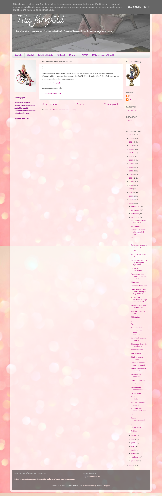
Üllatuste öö (136, 427)
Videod (61, 55)
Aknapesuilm (136, 393)
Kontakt (73, 55)
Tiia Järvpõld (39, 20)
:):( (132, 414)
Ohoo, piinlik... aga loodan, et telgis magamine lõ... (138, 291)
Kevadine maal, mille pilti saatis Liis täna (139, 232)
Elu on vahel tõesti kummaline (138, 370)
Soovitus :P (135, 384)
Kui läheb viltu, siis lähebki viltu (138, 306)
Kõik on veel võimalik (103, 55)
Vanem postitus (112, 104)
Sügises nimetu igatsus (137, 358)
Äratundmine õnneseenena (137, 388)
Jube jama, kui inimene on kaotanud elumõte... (136, 331)
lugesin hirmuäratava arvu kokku (139, 221)
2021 (131, 153)
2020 (131, 156)
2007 (131, 203)
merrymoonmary (89, 486)
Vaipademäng (136, 226)
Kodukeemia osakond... (136, 375)
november (135, 210)
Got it (146, 7)
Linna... (134, 238)
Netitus (134, 431)
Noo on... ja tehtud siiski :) (138, 404)
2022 (131, 149)
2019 (131, 160)
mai (133, 446)
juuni (133, 443)
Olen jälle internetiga (136, 269)
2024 (131, 142)
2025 (131, 138)
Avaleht (18, 55)
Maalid (30, 55)
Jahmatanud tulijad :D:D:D (138, 312)
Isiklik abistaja (45, 55)
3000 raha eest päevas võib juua (138, 409)
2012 (131, 185)
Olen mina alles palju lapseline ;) (139, 345)
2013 (131, 181)
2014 (131, 178)
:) (131, 241)
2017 (131, 167)
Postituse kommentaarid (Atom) (63, 110)
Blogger (106, 486)
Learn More (134, 7)
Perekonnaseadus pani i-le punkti (138, 364)
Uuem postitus (49, 104)
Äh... (133, 324)
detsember (135, 206)
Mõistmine (135, 317)
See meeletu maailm (139, 286)
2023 (131, 145)
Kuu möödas (136, 353)
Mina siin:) (135, 282)
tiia (130, 99)
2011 (131, 189)
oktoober (135, 214)
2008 (131, 200)
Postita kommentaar (53, 93)
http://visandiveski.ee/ (91, 476)
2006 (131, 465)
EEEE (85, 55)
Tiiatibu (129, 120)
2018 (131, 164)
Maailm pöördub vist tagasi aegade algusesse (139, 262)
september (135, 217)
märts (133, 453)
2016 (131, 171)
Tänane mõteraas (137, 350)
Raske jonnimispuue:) (138, 419)
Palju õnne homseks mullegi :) (139, 246)
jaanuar (134, 461)
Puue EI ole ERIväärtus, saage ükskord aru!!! (139, 299)
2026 (131, 135)
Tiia (130, 96)
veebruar (135, 457)
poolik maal (135, 251)
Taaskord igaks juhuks (137, 398)
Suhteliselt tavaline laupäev (138, 339)
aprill (133, 450)
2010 (131, 192)
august (134, 435)
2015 (131, 174)
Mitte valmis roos (138, 380)
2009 (131, 196)
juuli (133, 439)
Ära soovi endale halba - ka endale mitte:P (138, 276)
